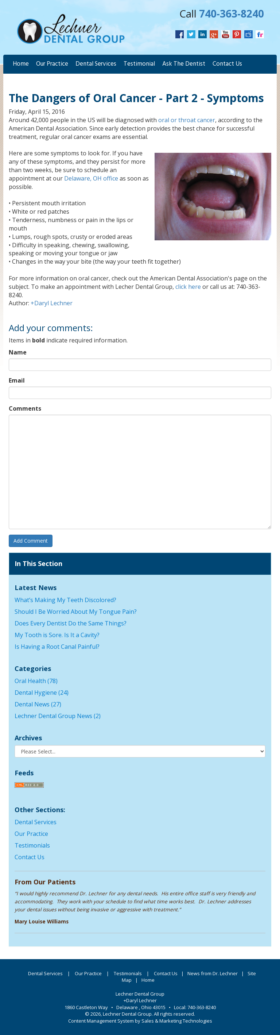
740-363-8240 (231, 13)
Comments (25, 408)
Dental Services (95, 64)
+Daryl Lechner (52, 303)
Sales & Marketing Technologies (176, 1020)
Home (21, 64)
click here (188, 287)
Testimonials (32, 845)
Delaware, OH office (91, 178)
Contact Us (227, 64)
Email (17, 380)
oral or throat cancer (186, 120)
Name (18, 352)
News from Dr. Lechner (212, 973)
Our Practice (52, 64)
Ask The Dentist (183, 64)
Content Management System (101, 1020)
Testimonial (139, 64)
